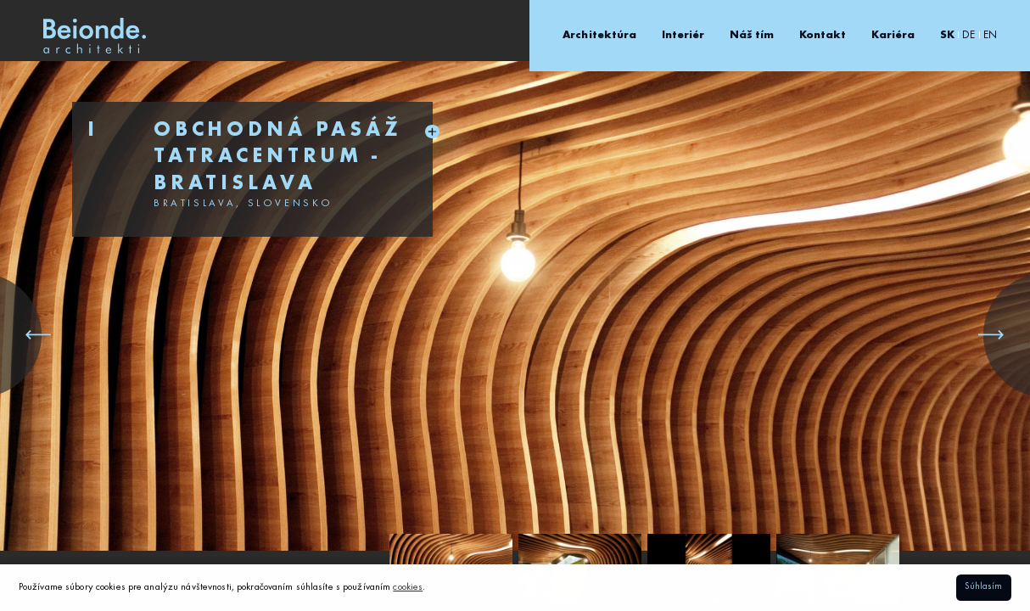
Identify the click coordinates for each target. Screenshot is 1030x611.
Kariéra (893, 35)
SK (947, 35)
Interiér (683, 35)
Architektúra (599, 35)
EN (990, 35)
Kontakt (823, 35)
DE (968, 35)
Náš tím (752, 35)
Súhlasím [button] (983, 586)
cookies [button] (408, 587)
